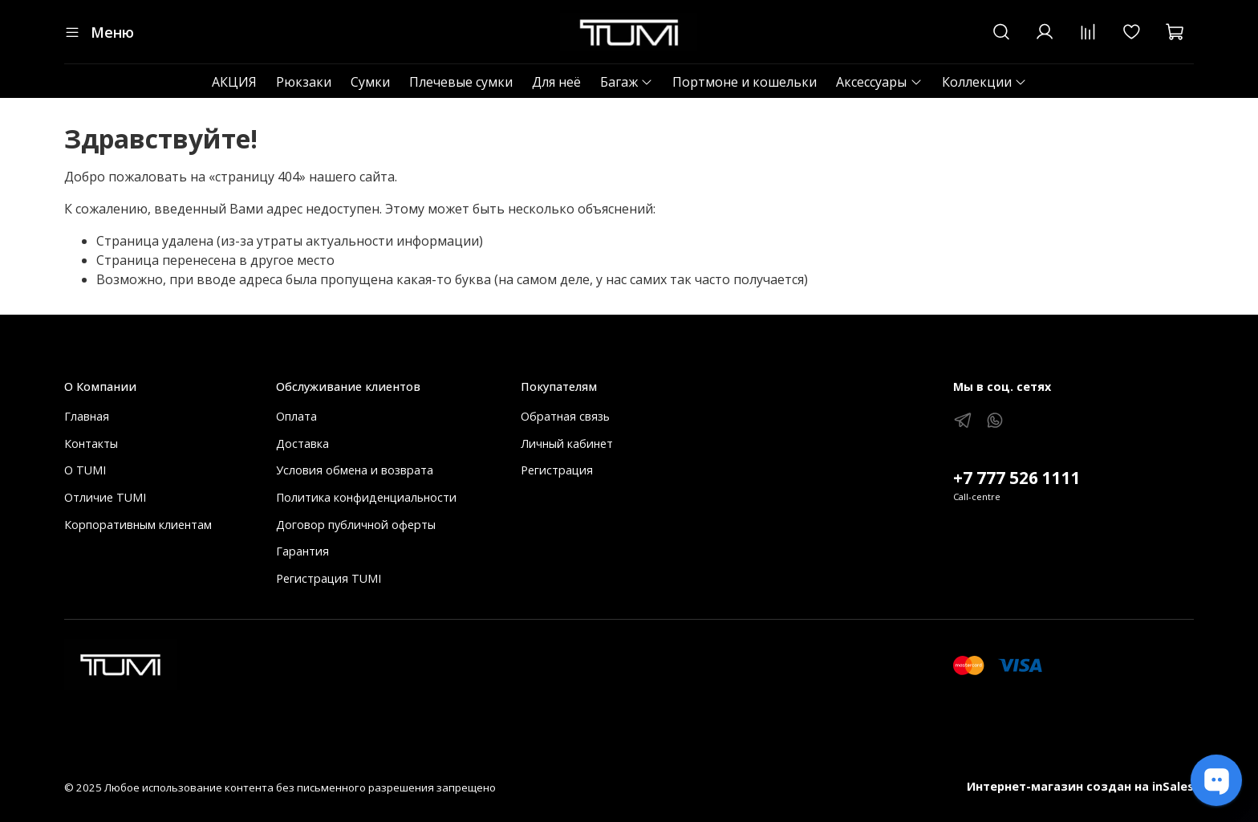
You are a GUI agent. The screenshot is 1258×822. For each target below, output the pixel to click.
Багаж (626, 82)
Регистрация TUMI (328, 578)
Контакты (91, 443)
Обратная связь (565, 416)
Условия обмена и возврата (354, 470)
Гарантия (302, 551)
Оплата (296, 416)
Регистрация (557, 470)
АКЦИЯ (234, 82)
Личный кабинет (567, 443)
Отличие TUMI (105, 497)
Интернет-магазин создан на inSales (1080, 786)
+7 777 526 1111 (1017, 477)
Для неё (556, 82)
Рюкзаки (303, 82)
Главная (86, 416)
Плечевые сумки (461, 82)
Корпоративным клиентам (138, 524)
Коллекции (984, 82)
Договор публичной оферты (356, 524)
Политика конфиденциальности (366, 497)
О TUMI (85, 470)
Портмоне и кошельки (744, 82)
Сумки (370, 82)
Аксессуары (879, 82)
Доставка (302, 443)
